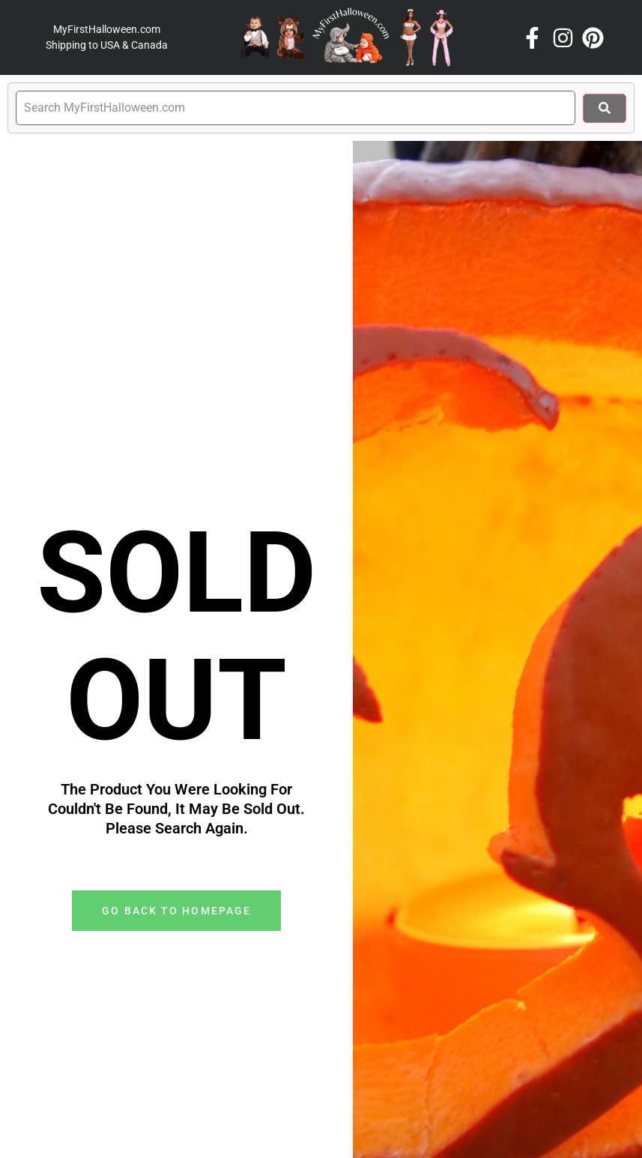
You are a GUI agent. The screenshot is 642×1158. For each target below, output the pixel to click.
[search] (295, 108)
